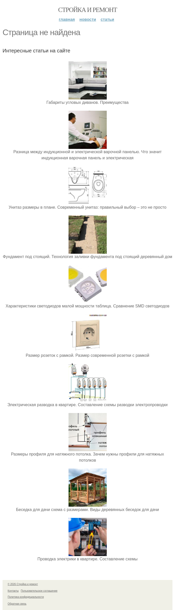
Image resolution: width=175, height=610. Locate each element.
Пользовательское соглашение (39, 590)
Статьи (107, 19)
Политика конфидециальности (26, 596)
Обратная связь (17, 603)
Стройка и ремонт (87, 9)
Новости (87, 19)
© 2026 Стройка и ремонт (23, 584)
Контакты (13, 590)
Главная (67, 19)
